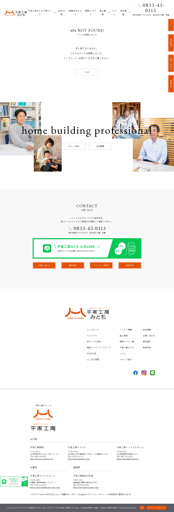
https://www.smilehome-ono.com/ (45, 487)
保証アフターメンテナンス (99, 347)
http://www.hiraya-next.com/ (85, 487)
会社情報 (123, 12)
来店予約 (147, 347)
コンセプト (92, 335)
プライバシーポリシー (97, 494)
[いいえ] (170, 507)
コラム (114, 12)
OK (142, 508)
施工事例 (103, 12)
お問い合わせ (149, 335)
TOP (87, 72)
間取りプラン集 (127, 341)
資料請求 (147, 341)
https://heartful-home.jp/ (128, 459)
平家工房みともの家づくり (40, 12)
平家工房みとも (15, 13)
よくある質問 (93, 359)
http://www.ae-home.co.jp (41, 459)
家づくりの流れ (94, 341)
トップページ (93, 329)
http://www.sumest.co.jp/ (79, 459)
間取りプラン (90, 12)
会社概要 (100, 146)
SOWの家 (61, 12)
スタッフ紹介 (74, 146)
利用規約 (113, 494)
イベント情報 (126, 329)
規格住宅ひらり (75, 12)
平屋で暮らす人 (127, 347)
